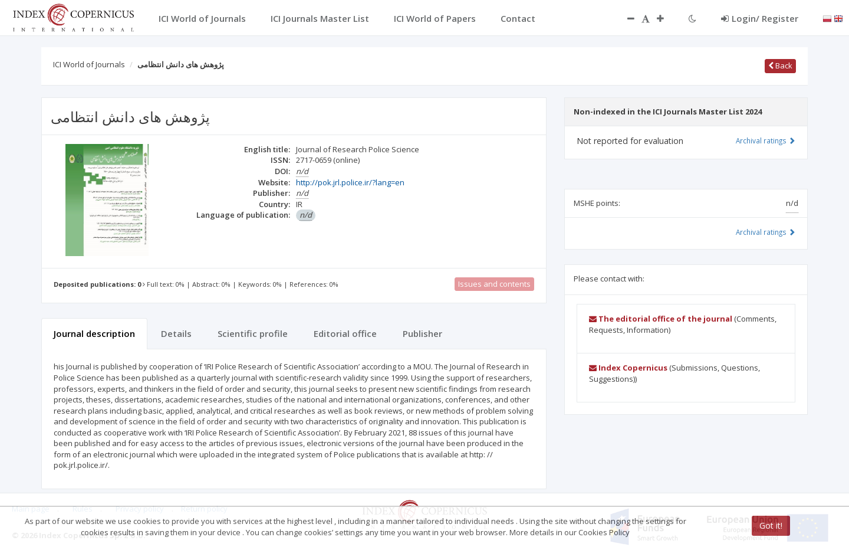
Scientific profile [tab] (253, 333)
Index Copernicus (628, 367)
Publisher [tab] (422, 333)
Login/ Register (759, 18)
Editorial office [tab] (345, 333)
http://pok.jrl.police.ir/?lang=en (350, 182)
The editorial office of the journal (660, 318)
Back (780, 65)
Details (176, 333)
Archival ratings (765, 140)
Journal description (94, 333)
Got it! (770, 525)
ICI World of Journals (89, 64)
